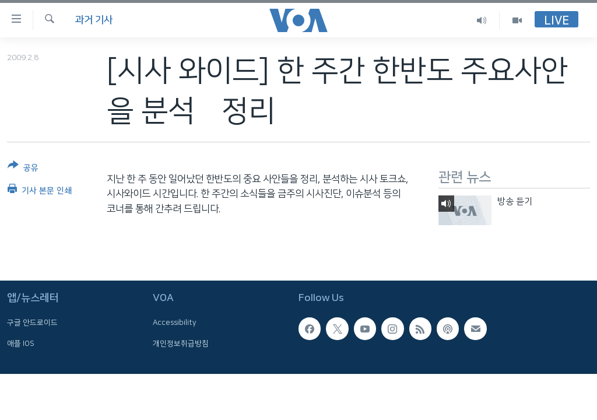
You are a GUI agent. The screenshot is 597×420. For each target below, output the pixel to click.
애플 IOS (20, 343)
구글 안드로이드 (32, 322)
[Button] (23, 169)
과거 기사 (94, 20)
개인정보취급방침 (181, 343)
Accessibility (174, 322)
